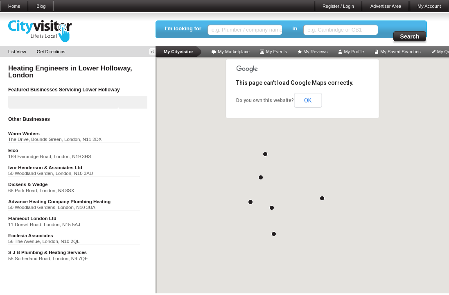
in (295, 28)
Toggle (155, 51)
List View (17, 51)
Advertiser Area (385, 6)
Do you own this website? (265, 100)
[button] (265, 154)
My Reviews (315, 51)
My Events (276, 51)
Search (410, 36)
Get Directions (51, 51)
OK (307, 100)
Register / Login (338, 6)
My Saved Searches (400, 51)
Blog (40, 6)
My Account (429, 6)
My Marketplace (234, 51)
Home (14, 6)
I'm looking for (183, 28)
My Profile (354, 51)
